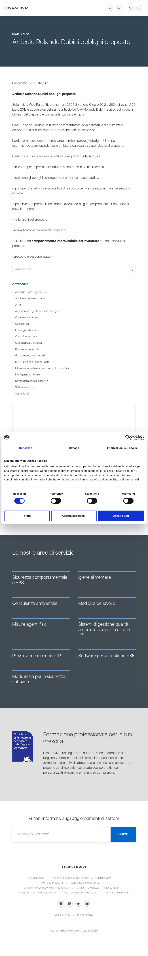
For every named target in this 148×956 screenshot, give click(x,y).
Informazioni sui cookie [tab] (122, 447)
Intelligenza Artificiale (27, 374)
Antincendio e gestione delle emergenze (38, 311)
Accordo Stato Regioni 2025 (31, 292)
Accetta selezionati (74, 515)
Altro (18, 304)
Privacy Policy (85, 915)
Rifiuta (27, 515)
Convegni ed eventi (26, 330)
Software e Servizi (25, 387)
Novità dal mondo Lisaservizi (31, 381)
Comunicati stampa (26, 317)
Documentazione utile (28, 349)
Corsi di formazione (26, 336)
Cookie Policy (62, 915)
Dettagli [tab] (74, 447)
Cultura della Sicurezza (28, 343)
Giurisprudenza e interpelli (30, 355)
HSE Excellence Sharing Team (32, 362)
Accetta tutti (121, 515)
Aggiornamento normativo (30, 298)
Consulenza (22, 324)
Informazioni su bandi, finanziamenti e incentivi (42, 368)
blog (26, 34)
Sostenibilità (22, 393)
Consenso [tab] (25, 447)
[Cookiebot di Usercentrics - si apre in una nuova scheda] (128, 437)
